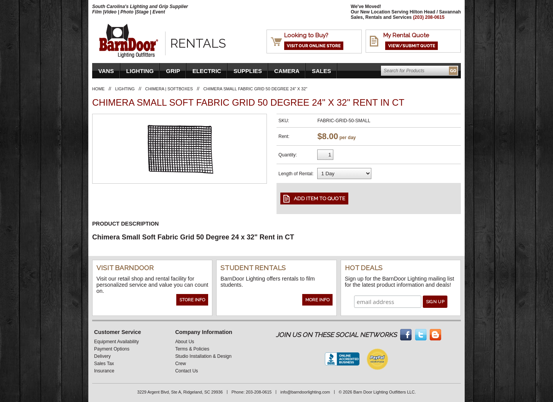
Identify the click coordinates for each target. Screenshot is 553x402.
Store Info (192, 299)
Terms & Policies (192, 349)
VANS (106, 71)
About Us (184, 341)
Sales (321, 71)
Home (98, 88)
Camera (287, 71)
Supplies (247, 71)
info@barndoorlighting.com (305, 392)
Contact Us (186, 371)
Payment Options (111, 349)
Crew (180, 363)
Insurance (104, 371)
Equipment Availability (116, 341)
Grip (173, 71)
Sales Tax (104, 363)
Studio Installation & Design (203, 356)
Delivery (102, 356)
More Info (317, 299)
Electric (206, 71)
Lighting (140, 71)
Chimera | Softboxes (169, 88)
